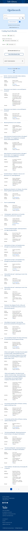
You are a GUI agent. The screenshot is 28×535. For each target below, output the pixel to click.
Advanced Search (13, 21)
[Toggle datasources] (18, 27)
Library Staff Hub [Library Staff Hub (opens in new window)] (6, 524)
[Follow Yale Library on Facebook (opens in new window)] (3, 502)
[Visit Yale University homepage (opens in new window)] (5, 507)
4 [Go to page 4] (16, 489)
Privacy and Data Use (7, 522)
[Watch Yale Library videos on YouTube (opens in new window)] (7, 502)
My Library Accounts (7, 512)
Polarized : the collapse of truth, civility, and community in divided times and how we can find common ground (14, 307)
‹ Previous (13, 68)
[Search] (14, 15)
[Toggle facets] (22, 61)
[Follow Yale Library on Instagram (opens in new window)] (5, 502)
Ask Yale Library (5, 510)
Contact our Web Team (7, 515)
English (10, 35)
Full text (14, 84)
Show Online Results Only (14, 54)
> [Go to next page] (18, 489)
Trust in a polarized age (9, 202)
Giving (3, 520)
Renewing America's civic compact (12, 122)
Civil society (10, 44)
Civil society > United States (9, 40)
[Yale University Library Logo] (14, 1)
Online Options (16, 197)
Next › (19, 68)
